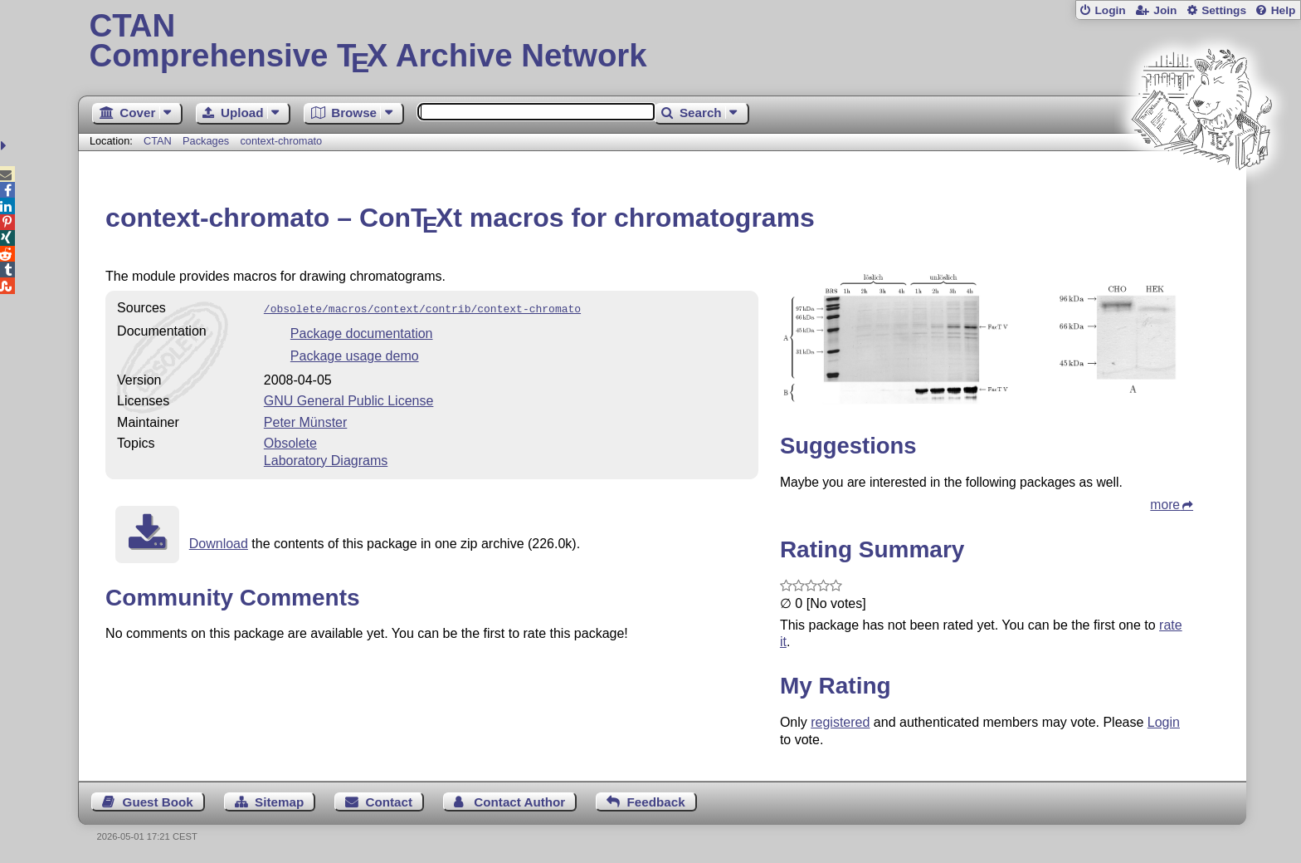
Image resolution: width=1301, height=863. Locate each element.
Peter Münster (305, 421)
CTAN (158, 141)
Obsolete (290, 441)
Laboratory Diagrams (325, 459)
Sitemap (279, 802)
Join (1165, 10)
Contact (389, 802)
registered (840, 722)
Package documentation (361, 332)
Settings (1223, 10)
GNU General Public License (349, 399)
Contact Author (519, 802)
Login (1109, 10)
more (1165, 505)
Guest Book (158, 802)
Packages (207, 141)
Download (218, 542)
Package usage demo (354, 354)
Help (1283, 10)
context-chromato (281, 141)
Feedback (656, 802)
